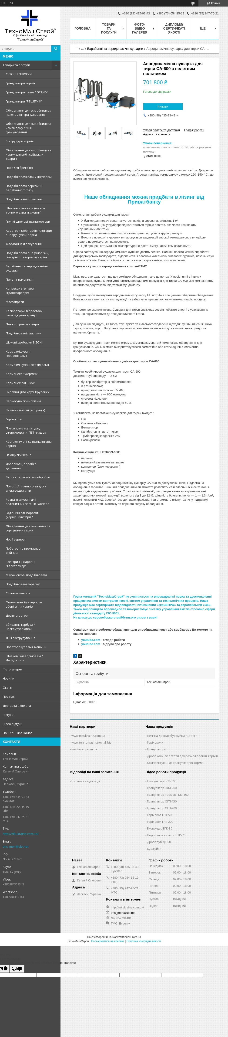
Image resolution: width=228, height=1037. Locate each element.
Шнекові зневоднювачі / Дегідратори (24, 658)
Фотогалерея (13, 669)
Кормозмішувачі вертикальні (28, 365)
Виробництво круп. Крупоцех (28, 392)
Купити (163, 106)
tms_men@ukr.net (15, 846)
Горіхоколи (14, 419)
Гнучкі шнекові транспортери (28, 221)
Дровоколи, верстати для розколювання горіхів (182, 756)
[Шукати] (55, 48)
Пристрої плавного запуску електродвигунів (26, 488)
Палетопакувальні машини (26, 647)
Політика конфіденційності (144, 941)
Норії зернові (15, 539)
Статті (7, 687)
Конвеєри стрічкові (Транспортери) (20, 290)
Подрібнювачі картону (23, 584)
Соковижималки (18, 593)
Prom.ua (136, 937)
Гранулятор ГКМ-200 (162, 788)
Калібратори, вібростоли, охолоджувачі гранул (24, 313)
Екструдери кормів (20, 141)
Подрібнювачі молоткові (24, 199)
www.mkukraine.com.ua (88, 736)
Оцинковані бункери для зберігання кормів (24, 604)
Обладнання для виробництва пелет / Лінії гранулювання (28, 112)
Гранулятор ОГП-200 (162, 808)
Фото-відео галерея (139, 28)
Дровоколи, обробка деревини (21, 466)
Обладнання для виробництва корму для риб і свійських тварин (28, 154)
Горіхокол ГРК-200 (160, 821)
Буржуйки (154, 849)
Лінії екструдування (20, 638)
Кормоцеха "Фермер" (22, 374)
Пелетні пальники (19, 279)
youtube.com (90, 640)
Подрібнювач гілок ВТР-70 (166, 835)
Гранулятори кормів (21, 83)
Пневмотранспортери (22, 324)
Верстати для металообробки (28, 477)
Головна (82, 28)
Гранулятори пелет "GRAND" (27, 92)
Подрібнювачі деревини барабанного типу (24, 188)
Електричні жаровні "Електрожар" (20, 564)
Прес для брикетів (19, 168)
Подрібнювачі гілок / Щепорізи (29, 177)
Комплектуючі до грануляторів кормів (29, 443)
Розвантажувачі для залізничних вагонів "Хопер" (27, 501)
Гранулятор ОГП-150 (162, 801)
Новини (8, 678)
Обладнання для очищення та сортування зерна (28, 528)
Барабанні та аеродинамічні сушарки (27, 268)
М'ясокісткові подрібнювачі (26, 575)
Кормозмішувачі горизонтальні (18, 353)
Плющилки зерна (18, 455)
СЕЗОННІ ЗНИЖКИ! (19, 74)
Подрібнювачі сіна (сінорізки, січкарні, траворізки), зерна (27, 255)
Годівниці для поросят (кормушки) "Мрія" (22, 515)
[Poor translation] (17, 969)
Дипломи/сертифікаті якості (174, 28)
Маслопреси (15, 302)
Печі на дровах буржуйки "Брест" (172, 736)
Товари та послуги (16, 65)
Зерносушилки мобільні (23, 401)
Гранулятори (156, 749)
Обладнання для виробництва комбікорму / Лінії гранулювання (28, 128)
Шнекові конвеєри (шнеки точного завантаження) (25, 210)
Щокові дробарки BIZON (24, 342)
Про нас (8, 696)
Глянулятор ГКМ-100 (161, 781)
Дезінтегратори (18, 615)
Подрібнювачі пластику (23, 333)
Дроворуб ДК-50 (159, 842)
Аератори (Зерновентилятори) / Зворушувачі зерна (29, 232)
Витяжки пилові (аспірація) (25, 410)
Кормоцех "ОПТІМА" (20, 383)
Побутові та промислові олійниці (23, 550)
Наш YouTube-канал (17, 733)
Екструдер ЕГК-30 (159, 828)
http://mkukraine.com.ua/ (21, 834)
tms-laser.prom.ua (84, 749)
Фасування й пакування (24, 244)
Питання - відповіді (85, 781)
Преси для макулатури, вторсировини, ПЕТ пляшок (26, 430)
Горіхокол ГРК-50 (159, 815)
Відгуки (8, 715)
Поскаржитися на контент (107, 941)
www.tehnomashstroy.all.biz (91, 742)
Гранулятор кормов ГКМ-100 (167, 794)
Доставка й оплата (17, 706)
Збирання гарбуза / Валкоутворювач (20, 626)
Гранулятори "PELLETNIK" (24, 101)
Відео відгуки (12, 724)
